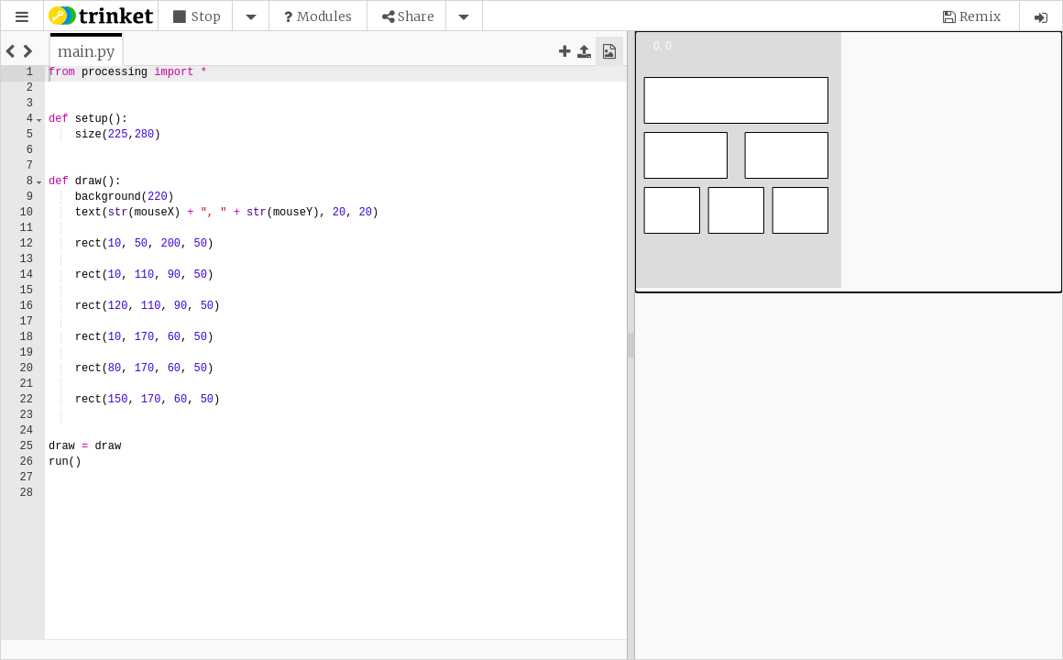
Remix (980, 16)
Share (416, 16)
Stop (206, 16)
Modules (324, 16)
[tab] (86, 51)
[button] (213, 17)
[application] (848, 161)
